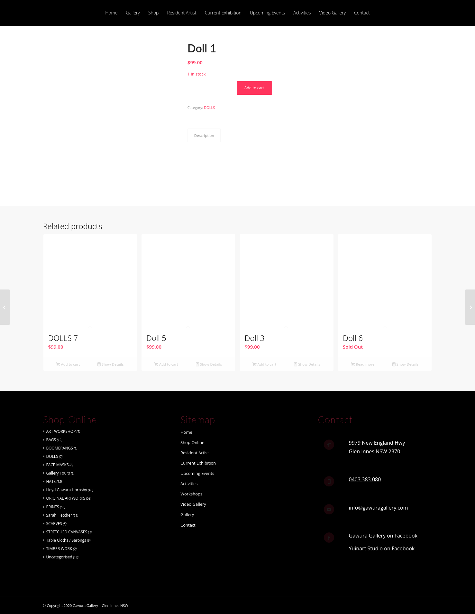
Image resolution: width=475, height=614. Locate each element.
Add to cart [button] (68, 364)
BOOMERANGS (59, 448)
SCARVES (54, 523)
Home (186, 432)
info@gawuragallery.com (378, 507)
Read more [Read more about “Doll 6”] (363, 364)
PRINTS (52, 507)
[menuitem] (111, 13)
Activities (189, 483)
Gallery (187, 514)
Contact (188, 525)
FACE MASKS (57, 464)
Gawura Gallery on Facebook (383, 535)
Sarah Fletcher (59, 515)
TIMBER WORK (59, 548)
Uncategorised (59, 557)
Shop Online (192, 442)
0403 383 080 (365, 479)
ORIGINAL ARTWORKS (66, 498)
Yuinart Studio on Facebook (382, 548)
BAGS (51, 439)
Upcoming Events (197, 473)
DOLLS (209, 107)
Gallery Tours (58, 473)
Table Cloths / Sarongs (66, 540)
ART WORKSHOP (61, 431)
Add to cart (254, 88)
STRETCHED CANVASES (66, 532)
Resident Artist (194, 453)
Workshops (191, 494)
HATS (51, 481)
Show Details (110, 364)
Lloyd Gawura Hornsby (66, 490)
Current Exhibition (198, 463)
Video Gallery (193, 504)
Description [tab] (204, 135)
